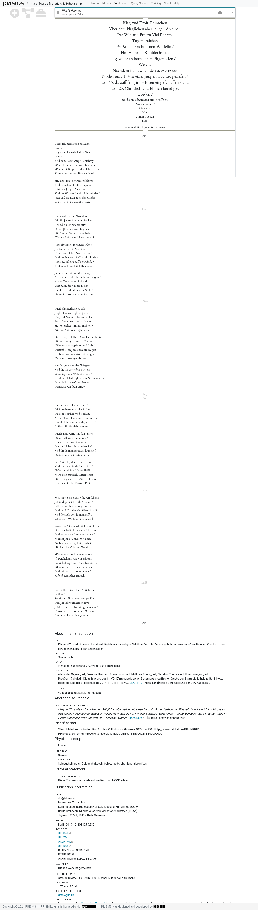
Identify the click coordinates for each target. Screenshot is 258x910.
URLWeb (63, 833)
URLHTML (64, 841)
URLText (63, 846)
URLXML (63, 837)
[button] (220, 12)
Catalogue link (66, 895)
